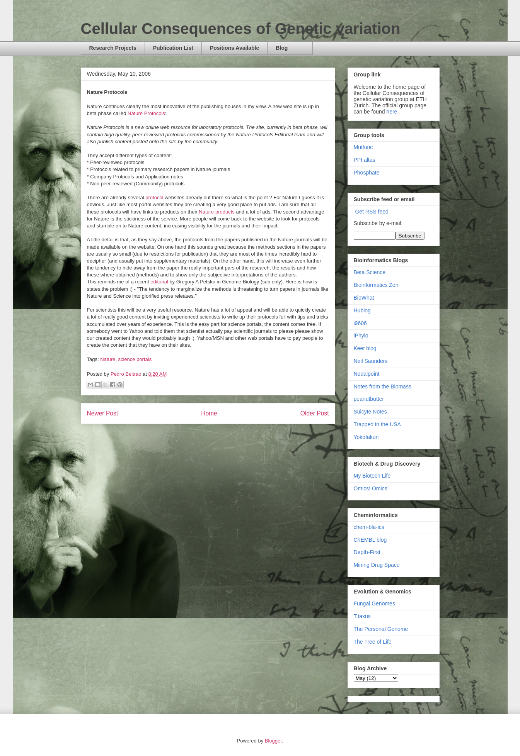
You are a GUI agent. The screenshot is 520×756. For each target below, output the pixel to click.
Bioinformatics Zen (376, 285)
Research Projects (112, 48)
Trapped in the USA (377, 424)
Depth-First (367, 552)
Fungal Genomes (374, 603)
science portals (135, 359)
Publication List (173, 48)
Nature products (217, 212)
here (391, 111)
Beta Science (370, 272)
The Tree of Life (373, 642)
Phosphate (367, 173)
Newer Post (102, 413)
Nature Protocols (146, 113)
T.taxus (362, 616)
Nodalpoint (367, 374)
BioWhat (364, 298)
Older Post (314, 413)
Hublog (362, 310)
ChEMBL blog (370, 540)
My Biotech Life (372, 476)
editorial (159, 282)
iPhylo (361, 335)
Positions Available (234, 48)
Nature (107, 359)
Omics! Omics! (371, 488)
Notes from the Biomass (382, 386)
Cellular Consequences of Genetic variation (241, 28)
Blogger (273, 741)
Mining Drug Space (377, 565)
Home (209, 413)
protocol (154, 197)
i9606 (360, 323)
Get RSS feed (371, 211)
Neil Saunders (371, 361)
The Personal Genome (381, 629)
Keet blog (365, 348)
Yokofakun (366, 437)
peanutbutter (369, 399)
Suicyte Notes (370, 412)
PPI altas (364, 160)
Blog (282, 48)
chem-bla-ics (369, 527)
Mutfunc (363, 147)
